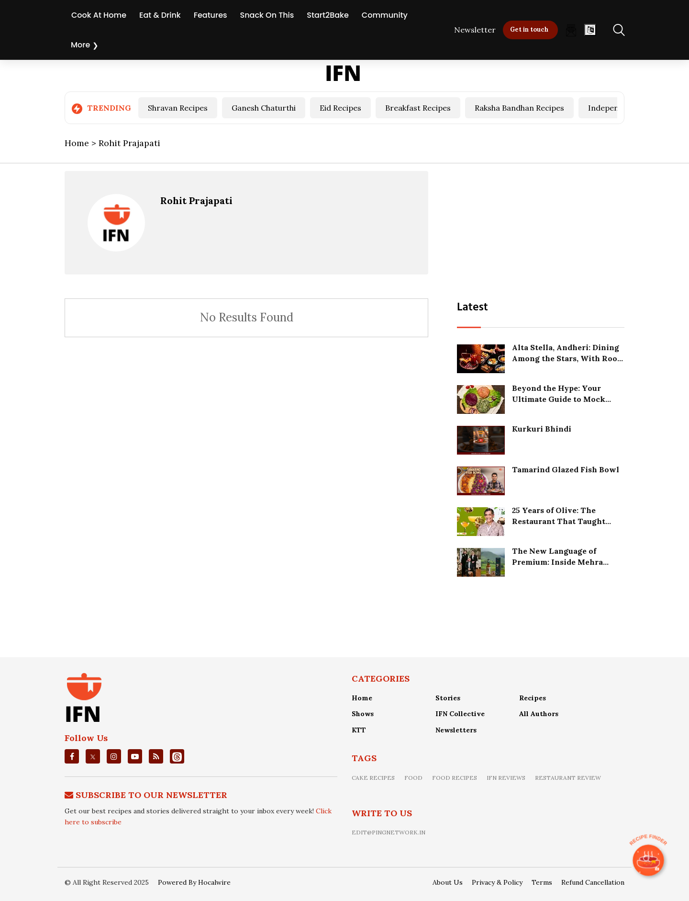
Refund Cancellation (592, 882)
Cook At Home (98, 15)
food (413, 777)
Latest (472, 307)
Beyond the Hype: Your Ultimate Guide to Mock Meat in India (558, 398)
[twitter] (92, 756)
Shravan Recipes (178, 108)
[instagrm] (114, 756)
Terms (542, 882)
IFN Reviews (506, 777)
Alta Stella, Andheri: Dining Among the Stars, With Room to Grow (568, 358)
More (80, 44)
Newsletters (456, 730)
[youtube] (135, 756)
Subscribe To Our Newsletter (151, 794)
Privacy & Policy (497, 882)
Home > (82, 142)
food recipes (454, 777)
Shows (363, 713)
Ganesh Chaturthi (264, 108)
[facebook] (72, 756)
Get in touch (529, 29)
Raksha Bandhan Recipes (519, 108)
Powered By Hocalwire (194, 882)
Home (362, 698)
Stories (447, 698)
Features (210, 15)
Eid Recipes (340, 108)
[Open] (590, 30)
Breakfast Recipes (418, 108)
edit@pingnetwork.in (388, 832)
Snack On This (267, 15)
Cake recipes (373, 777)
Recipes (532, 698)
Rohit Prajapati (196, 200)
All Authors (538, 713)
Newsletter (475, 29)
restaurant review (568, 777)
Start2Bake (327, 15)
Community (385, 15)
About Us (448, 882)
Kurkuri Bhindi (541, 428)
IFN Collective (460, 713)
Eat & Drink (160, 15)
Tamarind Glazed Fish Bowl (565, 469)
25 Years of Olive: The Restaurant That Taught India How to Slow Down (561, 520)
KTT (359, 730)
